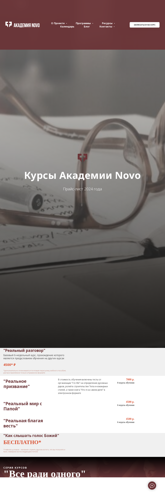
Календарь (67, 26)
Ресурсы (107, 23)
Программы (84, 23)
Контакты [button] (106, 26)
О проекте (58, 23)
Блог (87, 26)
